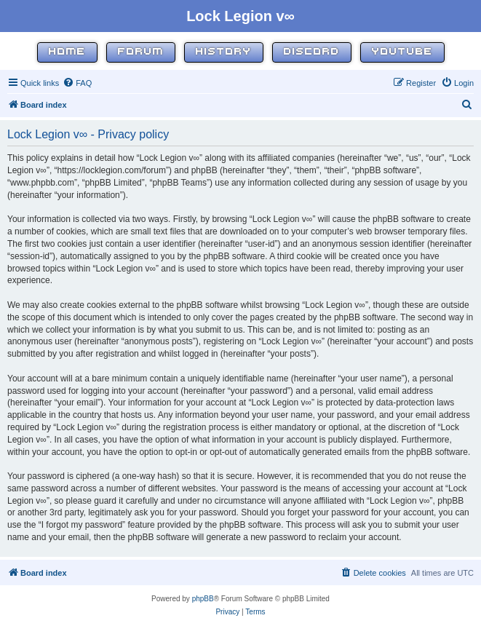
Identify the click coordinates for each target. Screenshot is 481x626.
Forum (141, 52)
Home (67, 52)
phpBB (203, 599)
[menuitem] (77, 83)
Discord (312, 52)
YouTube (402, 52)
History (224, 52)
